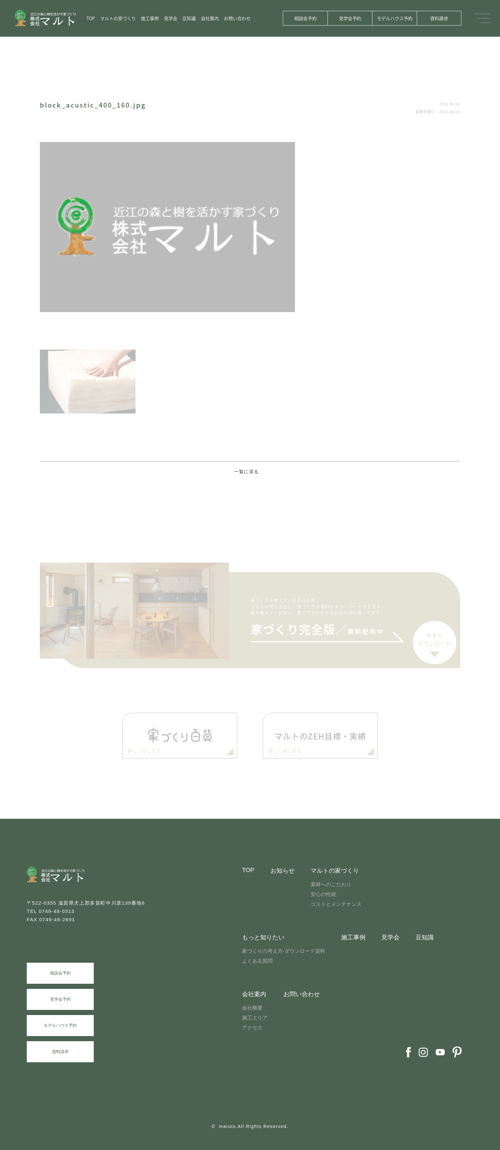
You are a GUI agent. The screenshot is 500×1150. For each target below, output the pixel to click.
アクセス (252, 1027)
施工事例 (150, 18)
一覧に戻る (246, 472)
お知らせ (282, 870)
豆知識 (189, 18)
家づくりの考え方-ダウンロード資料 (283, 951)
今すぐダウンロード (435, 642)
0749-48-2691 (57, 919)
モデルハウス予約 (395, 18)
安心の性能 (323, 894)
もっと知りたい (263, 937)
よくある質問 (257, 961)
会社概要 (252, 1008)
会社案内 (210, 18)
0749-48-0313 (57, 911)
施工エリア (255, 1017)
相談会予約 (305, 18)
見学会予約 (350, 18)
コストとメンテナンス (336, 904)
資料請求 (439, 18)
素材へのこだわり (331, 884)
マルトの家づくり (118, 18)
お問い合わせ (237, 18)
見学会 (170, 18)
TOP (90, 18)
